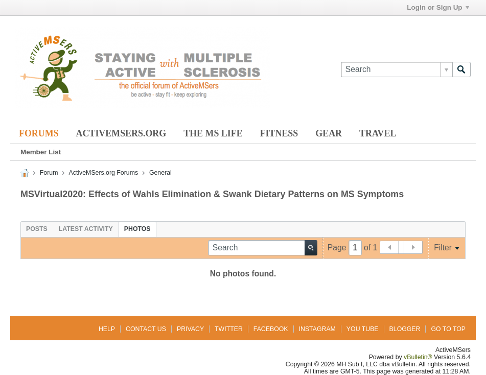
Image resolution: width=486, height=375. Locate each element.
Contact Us (146, 329)
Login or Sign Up (438, 7)
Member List (40, 152)
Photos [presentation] (137, 228)
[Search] (396, 69)
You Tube (362, 329)
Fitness (279, 133)
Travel (377, 133)
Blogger (405, 329)
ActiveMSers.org (121, 133)
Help (107, 329)
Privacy (190, 329)
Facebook (270, 329)
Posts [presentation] (37, 228)
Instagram (317, 329)
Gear (328, 133)
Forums (39, 133)
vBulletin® (418, 357)
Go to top (448, 329)
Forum (49, 172)
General (160, 172)
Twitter (229, 329)
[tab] (36, 229)
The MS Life (212, 133)
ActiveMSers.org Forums (103, 172)
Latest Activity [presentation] (86, 228)
